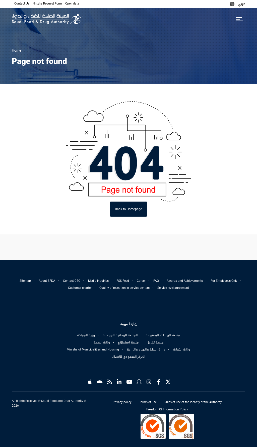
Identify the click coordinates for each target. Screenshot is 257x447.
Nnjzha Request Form (47, 3)
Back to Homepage (128, 209)
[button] (232, 4)
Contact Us (21, 3)
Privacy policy (122, 402)
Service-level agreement (173, 288)
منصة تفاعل (155, 342)
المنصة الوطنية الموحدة (120, 335)
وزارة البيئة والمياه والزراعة (146, 349)
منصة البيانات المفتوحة (163, 335)
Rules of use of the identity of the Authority (193, 402)
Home (16, 50)
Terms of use (148, 402)
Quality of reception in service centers (124, 288)
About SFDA (47, 281)
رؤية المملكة (86, 335)
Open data (72, 3)
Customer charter (80, 288)
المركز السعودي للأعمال (128, 357)
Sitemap (25, 281)
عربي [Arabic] (241, 4)
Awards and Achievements (185, 281)
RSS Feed (122, 281)
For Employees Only (224, 281)
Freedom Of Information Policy (167, 409)
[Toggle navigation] (239, 19)
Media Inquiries (98, 281)
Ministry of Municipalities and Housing (93, 349)
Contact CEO (71, 281)
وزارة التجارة (181, 349)
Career (141, 281)
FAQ (156, 281)
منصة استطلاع (128, 342)
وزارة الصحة (102, 342)
